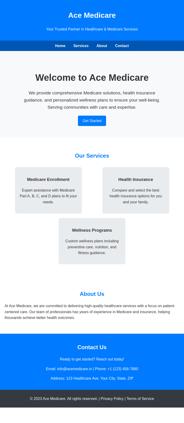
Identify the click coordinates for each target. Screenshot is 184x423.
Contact (122, 46)
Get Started (92, 121)
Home (60, 46)
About (101, 46)
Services (81, 46)
